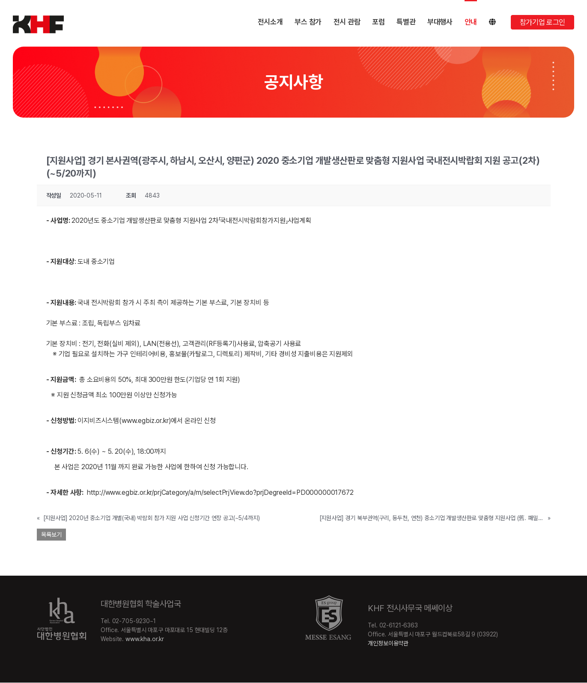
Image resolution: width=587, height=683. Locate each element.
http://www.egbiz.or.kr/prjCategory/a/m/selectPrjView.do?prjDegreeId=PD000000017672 (220, 492)
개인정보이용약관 (388, 643)
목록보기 (51, 534)
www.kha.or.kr (144, 639)
